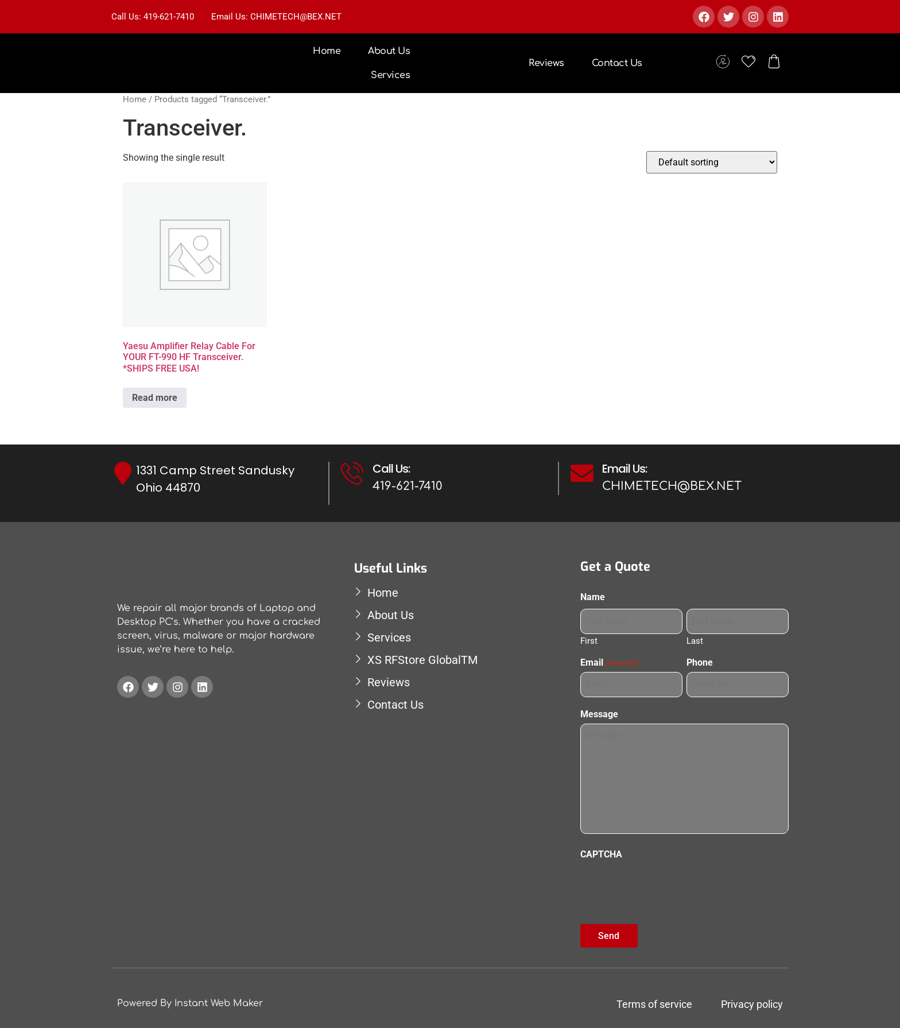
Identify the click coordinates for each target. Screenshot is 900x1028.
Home (326, 51)
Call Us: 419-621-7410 (152, 16)
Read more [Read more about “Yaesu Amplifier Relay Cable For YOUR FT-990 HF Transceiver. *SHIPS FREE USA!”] (154, 397)
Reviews (546, 63)
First (589, 639)
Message (599, 710)
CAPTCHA (601, 850)
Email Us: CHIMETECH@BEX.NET (276, 16)
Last (694, 639)
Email (609, 660)
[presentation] (667, 882)
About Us (389, 51)
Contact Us (617, 63)
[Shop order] (711, 162)
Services (390, 75)
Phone (699, 660)
